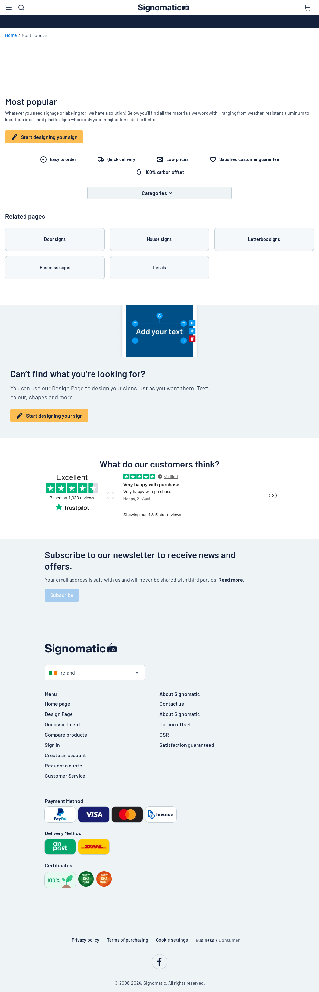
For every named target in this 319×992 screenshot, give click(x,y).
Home (11, 35)
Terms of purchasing (127, 935)
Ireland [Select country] (62, 668)
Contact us (172, 699)
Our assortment (62, 720)
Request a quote (63, 761)
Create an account (65, 750)
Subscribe (61, 590)
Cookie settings (172, 935)
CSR (164, 730)
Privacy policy (85, 935)
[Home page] (159, 644)
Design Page (59, 709)
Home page (57, 699)
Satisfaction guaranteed (187, 740)
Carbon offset (175, 720)
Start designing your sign (44, 137)
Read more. (231, 575)
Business (205, 936)
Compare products (66, 730)
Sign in (52, 740)
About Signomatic (180, 709)
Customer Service (65, 771)
